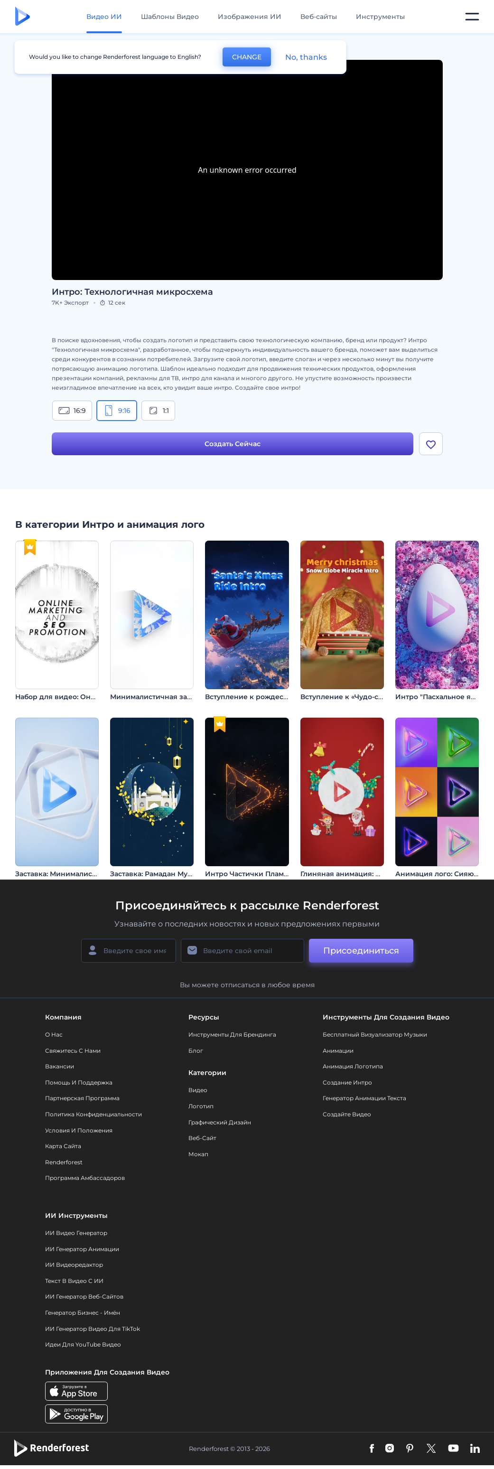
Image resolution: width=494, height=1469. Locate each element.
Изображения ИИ (249, 16)
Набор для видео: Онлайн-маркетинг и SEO (93, 696)
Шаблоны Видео (170, 16)
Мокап (198, 1154)
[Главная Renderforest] (22, 17)
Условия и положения (78, 1130)
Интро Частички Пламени (251, 874)
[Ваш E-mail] (242, 951)
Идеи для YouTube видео (83, 1344)
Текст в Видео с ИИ (74, 1280)
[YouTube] (453, 1449)
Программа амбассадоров (85, 1177)
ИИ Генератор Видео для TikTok (92, 1328)
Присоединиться (361, 950)
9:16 (116, 410)
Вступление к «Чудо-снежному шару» (367, 696)
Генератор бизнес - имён (82, 1312)
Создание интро (347, 1082)
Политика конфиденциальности (93, 1114)
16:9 (72, 410)
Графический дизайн (219, 1122)
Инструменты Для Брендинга (232, 1034)
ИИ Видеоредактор (74, 1264)
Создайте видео (347, 1114)
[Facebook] (372, 1449)
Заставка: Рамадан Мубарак (159, 874)
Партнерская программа (82, 1098)
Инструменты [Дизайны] (380, 16)
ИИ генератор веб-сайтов (84, 1297)
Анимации (338, 1050)
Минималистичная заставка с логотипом (183, 696)
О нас (54, 1034)
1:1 (158, 410)
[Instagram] (389, 1449)
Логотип (201, 1106)
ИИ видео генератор (76, 1232)
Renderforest (64, 1162)
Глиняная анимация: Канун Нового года (371, 874)
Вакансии (59, 1066)
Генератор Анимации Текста (364, 1098)
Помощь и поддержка (78, 1082)
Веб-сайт (202, 1138)
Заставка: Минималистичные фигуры (82, 874)
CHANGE (246, 57)
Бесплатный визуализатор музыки (375, 1034)
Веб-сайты (318, 16)
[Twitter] (431, 1449)
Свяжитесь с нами (73, 1050)
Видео (197, 1090)
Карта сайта (63, 1146)
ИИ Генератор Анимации (82, 1249)
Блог (195, 1050)
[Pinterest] (409, 1449)
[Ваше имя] (128, 951)
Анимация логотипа (353, 1066)
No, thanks (306, 57)
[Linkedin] (475, 1449)
